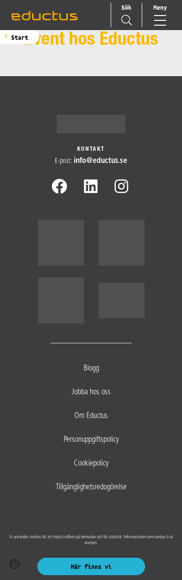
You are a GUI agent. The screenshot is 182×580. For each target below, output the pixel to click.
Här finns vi (91, 566)
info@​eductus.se (100, 161)
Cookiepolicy (91, 463)
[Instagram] (121, 188)
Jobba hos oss (91, 392)
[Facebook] (59, 188)
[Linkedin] (91, 188)
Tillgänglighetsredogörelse (91, 487)
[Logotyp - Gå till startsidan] (91, 124)
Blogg (91, 368)
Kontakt (91, 149)
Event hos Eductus (91, 41)
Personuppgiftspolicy (91, 440)
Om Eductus (91, 416)
